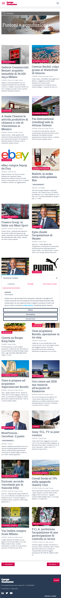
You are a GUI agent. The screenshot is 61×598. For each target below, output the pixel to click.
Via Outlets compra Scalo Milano (13, 532)
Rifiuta (30, 310)
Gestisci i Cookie (50, 596)
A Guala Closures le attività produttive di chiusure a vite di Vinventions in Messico (14, 122)
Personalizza (30, 314)
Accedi (56, 580)
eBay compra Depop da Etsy (14, 166)
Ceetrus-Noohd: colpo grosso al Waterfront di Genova (45, 70)
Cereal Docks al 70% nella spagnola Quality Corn (44, 482)
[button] (56, 278)
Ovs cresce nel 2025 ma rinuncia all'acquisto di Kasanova (44, 386)
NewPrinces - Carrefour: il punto (12, 434)
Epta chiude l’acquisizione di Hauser (42, 235)
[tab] (11, 284)
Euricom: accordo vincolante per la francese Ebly (12, 485)
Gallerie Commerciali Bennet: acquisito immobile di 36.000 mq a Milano (15, 72)
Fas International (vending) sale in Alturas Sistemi (43, 122)
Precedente (9, 564)
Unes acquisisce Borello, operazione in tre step (46, 334)
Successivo (52, 564)
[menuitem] (5, 589)
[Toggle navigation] (4, 3)
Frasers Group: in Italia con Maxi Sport (14, 223)
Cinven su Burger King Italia (12, 339)
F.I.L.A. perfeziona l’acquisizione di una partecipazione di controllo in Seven (45, 534)
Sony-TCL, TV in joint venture (45, 433)
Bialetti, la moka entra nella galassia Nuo (44, 177)
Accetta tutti (30, 319)
